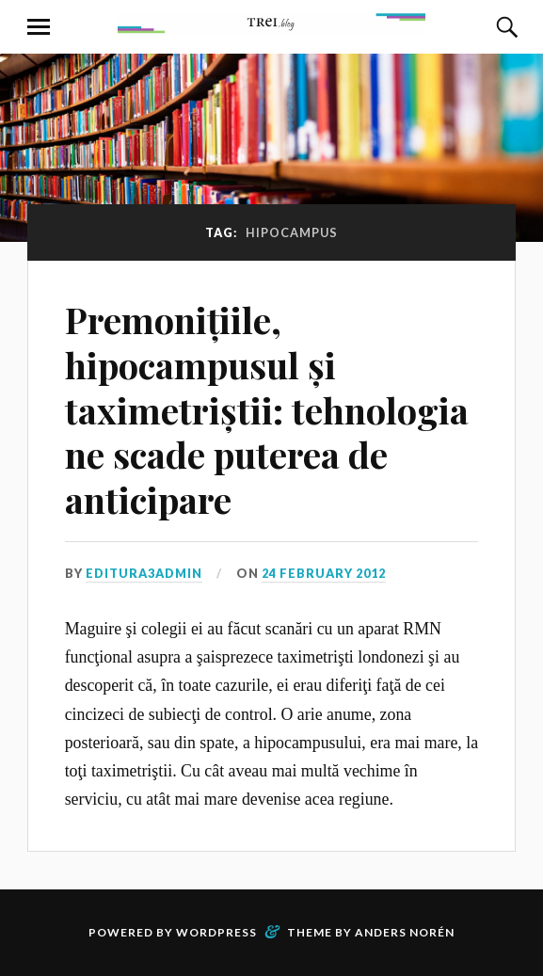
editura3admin (144, 573)
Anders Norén (405, 932)
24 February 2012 (324, 573)
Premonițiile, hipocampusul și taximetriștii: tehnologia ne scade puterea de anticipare (267, 409)
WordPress (216, 932)
